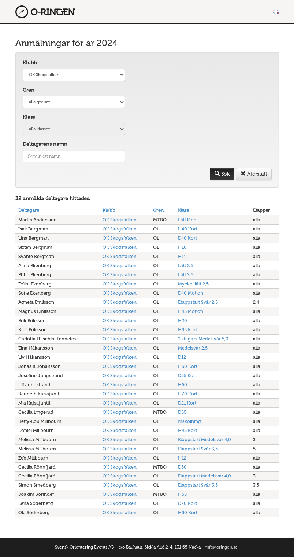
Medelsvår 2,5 (193, 348)
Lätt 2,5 (185, 265)
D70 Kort (187, 503)
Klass (29, 117)
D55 (182, 412)
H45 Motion (190, 311)
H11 (182, 256)
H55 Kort (187, 329)
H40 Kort (187, 229)
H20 (182, 320)
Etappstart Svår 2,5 (198, 302)
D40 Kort (187, 238)
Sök (222, 174)
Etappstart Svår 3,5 (198, 448)
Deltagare (28, 210)
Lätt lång (187, 219)
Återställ (254, 174)
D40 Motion (190, 293)
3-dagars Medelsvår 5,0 (203, 339)
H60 (182, 384)
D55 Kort (187, 375)
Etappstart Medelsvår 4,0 (204, 439)
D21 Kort (187, 403)
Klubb (30, 63)
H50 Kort (187, 366)
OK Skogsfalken (120, 219)
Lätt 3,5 (185, 274)
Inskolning (189, 421)
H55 (182, 494)
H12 (182, 458)
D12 (182, 357)
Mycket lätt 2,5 (193, 284)
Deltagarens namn (45, 144)
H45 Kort (187, 430)
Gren (28, 90)
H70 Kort (187, 393)
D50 (182, 467)
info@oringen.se (221, 547)
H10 (182, 247)
